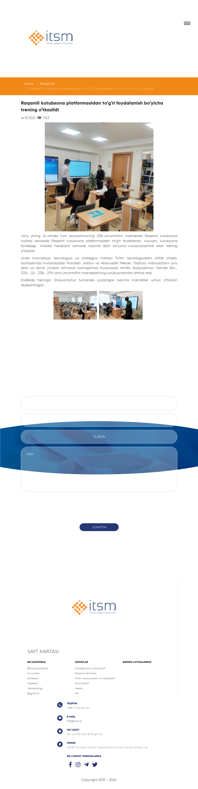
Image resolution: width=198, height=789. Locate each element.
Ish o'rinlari (33, 673)
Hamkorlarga (35, 688)
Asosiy (29, 83)
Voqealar (32, 683)
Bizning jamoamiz (37, 668)
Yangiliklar (47, 83)
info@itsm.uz (74, 721)
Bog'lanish (33, 693)
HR (76, 693)
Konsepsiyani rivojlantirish (90, 668)
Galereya (33, 678)
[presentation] (99, 504)
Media (79, 688)
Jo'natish (99, 527)
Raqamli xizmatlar (86, 673)
